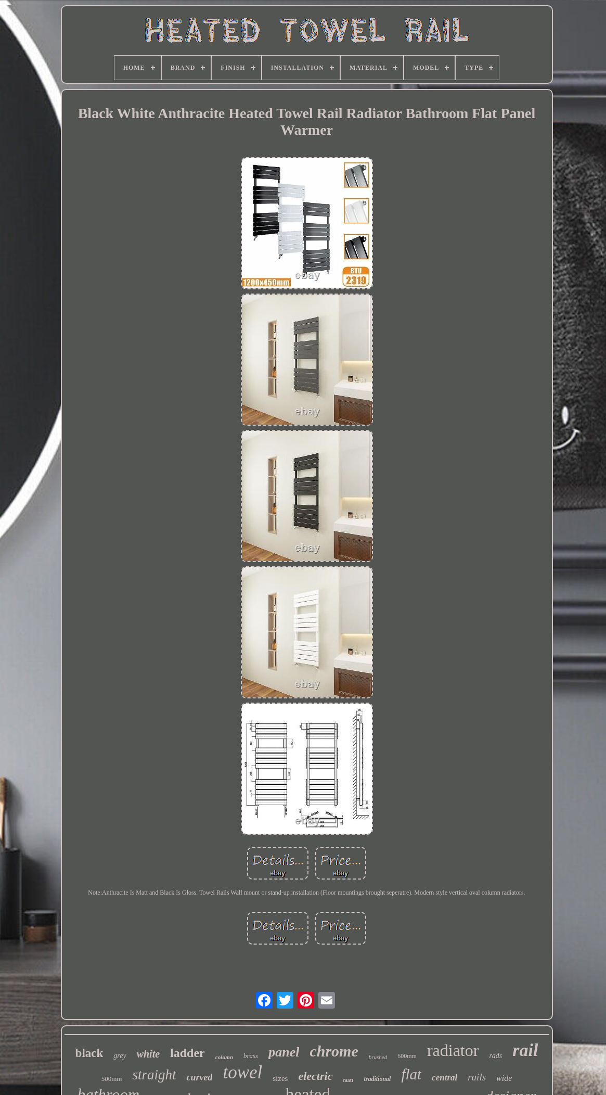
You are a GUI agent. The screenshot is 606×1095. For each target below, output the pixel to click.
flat (411, 1074)
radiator (453, 1050)
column (224, 1057)
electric (315, 1076)
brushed (378, 1057)
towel (242, 1072)
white (148, 1054)
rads (495, 1056)
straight (154, 1075)
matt (348, 1080)
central (444, 1078)
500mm (111, 1079)
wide (504, 1078)
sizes (280, 1078)
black (89, 1053)
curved (199, 1077)
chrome (334, 1051)
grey (119, 1056)
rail (525, 1050)
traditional (377, 1079)
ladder (187, 1053)
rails (477, 1077)
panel (283, 1052)
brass (250, 1056)
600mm (407, 1056)
